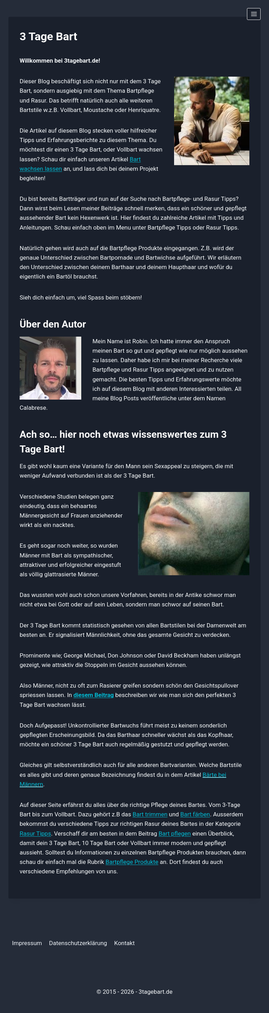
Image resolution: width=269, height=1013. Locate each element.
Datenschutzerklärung (78, 943)
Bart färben (195, 814)
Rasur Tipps (35, 833)
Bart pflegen (175, 833)
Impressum (27, 943)
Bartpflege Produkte (131, 861)
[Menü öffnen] (254, 14)
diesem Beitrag (94, 694)
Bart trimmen (150, 814)
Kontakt (124, 943)
